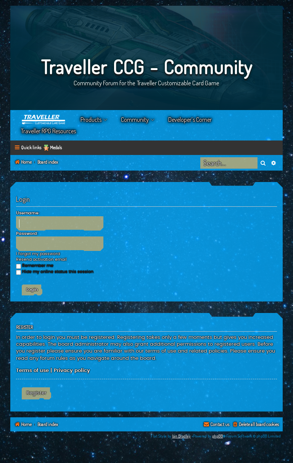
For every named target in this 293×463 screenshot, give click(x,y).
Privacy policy (72, 370)
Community (135, 119)
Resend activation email (41, 259)
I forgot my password (38, 254)
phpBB (217, 436)
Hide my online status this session (54, 272)
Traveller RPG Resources (48, 131)
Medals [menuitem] (56, 147)
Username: (28, 213)
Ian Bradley (181, 436)
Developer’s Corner (190, 119)
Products (90, 119)
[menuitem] (255, 425)
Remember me (34, 265)
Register (36, 393)
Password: (27, 234)
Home (44, 119)
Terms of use (32, 370)
